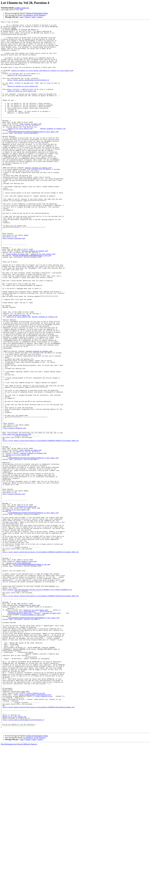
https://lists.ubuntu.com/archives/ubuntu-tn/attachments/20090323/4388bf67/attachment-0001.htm (41, 525)
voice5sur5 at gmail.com (26, 604)
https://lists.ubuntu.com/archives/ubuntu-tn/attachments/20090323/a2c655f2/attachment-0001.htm (41, 658)
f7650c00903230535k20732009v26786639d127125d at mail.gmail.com (33, 154)
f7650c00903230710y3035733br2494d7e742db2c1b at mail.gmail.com (33, 545)
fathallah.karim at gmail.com (19, 732)
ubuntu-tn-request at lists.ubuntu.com (26, 80)
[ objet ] (33, 17)
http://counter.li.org (35, 828)
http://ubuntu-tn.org (44, 831)
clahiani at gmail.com (51, 732)
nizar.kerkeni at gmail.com (30, 144)
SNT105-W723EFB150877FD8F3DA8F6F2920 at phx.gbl (32, 302)
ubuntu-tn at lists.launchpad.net (21, 730)
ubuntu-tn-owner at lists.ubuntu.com (21, 105)
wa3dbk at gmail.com (21, 8)
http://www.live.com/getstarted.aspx (17, 517)
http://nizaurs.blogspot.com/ (14, 282)
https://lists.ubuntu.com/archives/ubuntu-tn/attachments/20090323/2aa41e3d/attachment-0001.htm (41, 711)
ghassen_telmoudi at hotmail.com (52, 150)
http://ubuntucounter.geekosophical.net (35, 829)
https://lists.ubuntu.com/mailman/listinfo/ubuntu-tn (28, 92)
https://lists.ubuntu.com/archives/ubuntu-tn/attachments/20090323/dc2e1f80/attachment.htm (38, 844)
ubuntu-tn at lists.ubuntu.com (19, 86)
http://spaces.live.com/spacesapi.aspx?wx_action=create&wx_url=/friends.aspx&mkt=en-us (37, 703)
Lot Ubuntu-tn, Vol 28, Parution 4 (34, 15)
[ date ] (21, 17)
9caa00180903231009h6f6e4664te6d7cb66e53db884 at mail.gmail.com (33, 737)
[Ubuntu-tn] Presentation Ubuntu (37, 13)
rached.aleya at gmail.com (29, 722)
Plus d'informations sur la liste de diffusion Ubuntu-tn (19, 886)
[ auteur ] (40, 17)
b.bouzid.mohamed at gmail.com (32, 733)
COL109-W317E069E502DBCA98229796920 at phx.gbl (31, 673)
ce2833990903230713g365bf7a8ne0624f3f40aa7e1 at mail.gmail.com (33, 611)
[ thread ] (27, 17)
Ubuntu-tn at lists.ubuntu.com (14, 856)
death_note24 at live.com (26, 669)
